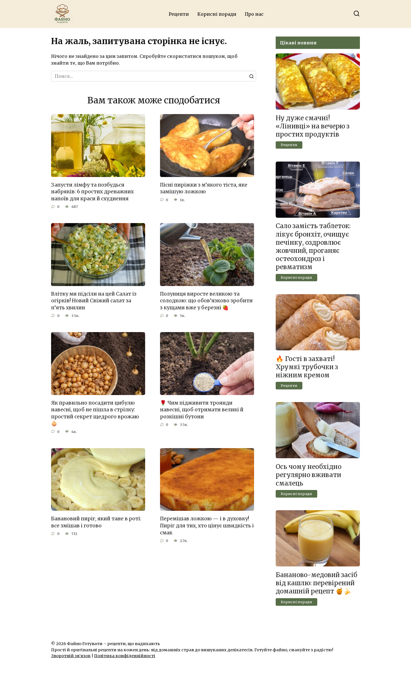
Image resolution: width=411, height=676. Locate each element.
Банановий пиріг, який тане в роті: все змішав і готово (96, 522)
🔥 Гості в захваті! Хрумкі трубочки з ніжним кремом (307, 367)
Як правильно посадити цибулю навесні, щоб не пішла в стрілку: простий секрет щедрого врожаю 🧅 (95, 413)
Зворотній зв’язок (71, 655)
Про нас (254, 14)
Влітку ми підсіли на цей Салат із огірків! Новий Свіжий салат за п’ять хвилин (93, 301)
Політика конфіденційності (124, 655)
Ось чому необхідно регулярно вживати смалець (308, 475)
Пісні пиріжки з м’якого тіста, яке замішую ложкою (203, 188)
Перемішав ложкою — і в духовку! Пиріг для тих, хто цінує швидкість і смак (207, 526)
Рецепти (179, 14)
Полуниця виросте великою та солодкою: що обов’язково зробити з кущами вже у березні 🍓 (206, 301)
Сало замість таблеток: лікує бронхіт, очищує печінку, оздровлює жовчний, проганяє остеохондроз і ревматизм (313, 246)
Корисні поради (216, 14)
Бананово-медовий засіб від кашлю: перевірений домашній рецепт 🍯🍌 (316, 583)
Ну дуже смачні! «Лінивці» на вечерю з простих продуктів (313, 126)
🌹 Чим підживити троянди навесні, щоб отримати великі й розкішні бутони (201, 410)
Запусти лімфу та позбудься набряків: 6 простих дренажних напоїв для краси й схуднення (92, 192)
